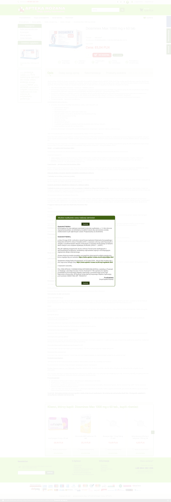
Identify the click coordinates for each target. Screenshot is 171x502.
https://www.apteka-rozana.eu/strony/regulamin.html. (95, 262)
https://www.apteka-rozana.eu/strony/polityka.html (96, 257)
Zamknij (85, 224)
